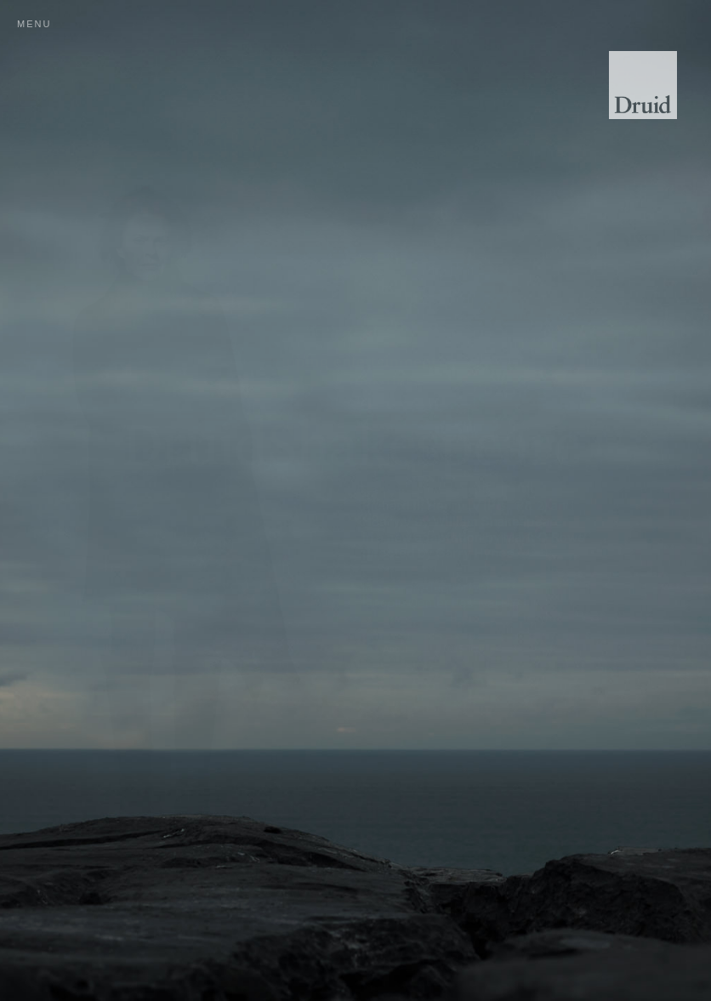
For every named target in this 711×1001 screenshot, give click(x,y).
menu (34, 24)
